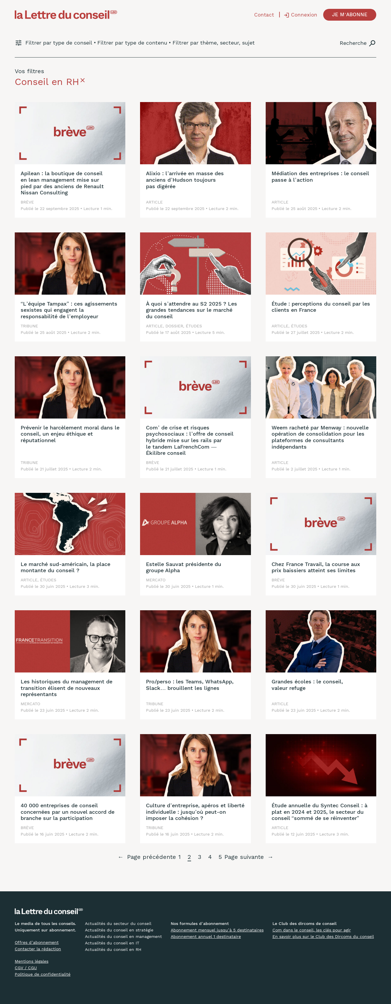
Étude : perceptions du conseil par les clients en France (321, 307)
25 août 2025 (304, 208)
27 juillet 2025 (305, 332)
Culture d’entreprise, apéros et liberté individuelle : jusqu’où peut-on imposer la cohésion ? (195, 811)
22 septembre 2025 (59, 208)
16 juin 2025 (52, 834)
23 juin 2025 (52, 710)
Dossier (174, 326)
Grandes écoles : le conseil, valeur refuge (307, 684)
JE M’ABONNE (349, 14)
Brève (27, 202)
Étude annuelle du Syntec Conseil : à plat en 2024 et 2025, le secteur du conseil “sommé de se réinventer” (319, 811)
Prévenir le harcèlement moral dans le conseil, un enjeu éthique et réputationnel (70, 433)
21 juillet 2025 (54, 469)
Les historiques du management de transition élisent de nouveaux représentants (66, 687)
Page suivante (248, 857)
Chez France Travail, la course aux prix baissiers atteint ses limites (316, 567)
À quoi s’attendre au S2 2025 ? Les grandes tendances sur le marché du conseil (191, 310)
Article (154, 202)
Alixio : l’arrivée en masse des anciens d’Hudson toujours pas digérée (185, 179)
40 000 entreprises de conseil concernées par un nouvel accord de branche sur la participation (67, 811)
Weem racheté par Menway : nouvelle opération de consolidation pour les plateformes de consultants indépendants (320, 437)
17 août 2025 (178, 332)
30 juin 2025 (52, 586)
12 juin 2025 (303, 834)
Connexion (304, 15)
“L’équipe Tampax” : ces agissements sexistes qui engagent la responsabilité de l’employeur (69, 310)
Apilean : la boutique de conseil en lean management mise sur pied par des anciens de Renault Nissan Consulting (62, 183)
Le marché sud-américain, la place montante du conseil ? (65, 567)
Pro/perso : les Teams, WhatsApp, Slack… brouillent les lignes (190, 684)
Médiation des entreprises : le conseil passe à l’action (320, 176)
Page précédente (147, 857)
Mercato (155, 580)
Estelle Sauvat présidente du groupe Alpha (183, 567)
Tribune (29, 326)
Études (194, 326)
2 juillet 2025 (304, 469)
